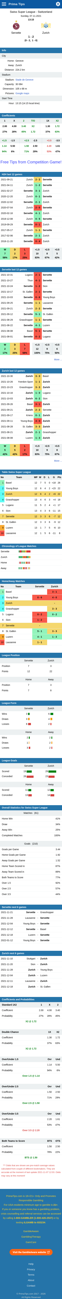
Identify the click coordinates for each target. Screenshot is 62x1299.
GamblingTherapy (31, 1236)
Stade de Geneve (24, 79)
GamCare (31, 1242)
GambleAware (31, 1231)
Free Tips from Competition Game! (31, 162)
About (31, 1280)
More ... (58, 359)
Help (30, 1264)
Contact (31, 1285)
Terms (31, 1274)
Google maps (22, 93)
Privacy (31, 1269)
